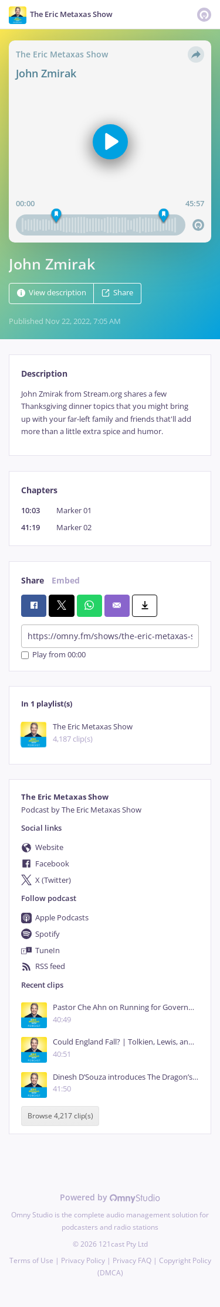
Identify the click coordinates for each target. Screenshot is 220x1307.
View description (51, 293)
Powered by (110, 1197)
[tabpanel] (110, 413)
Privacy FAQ (132, 1260)
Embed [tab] (66, 580)
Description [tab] (44, 373)
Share (117, 293)
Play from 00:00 (53, 655)
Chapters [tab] (39, 490)
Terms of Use (31, 1260)
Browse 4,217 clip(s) (60, 1116)
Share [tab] (32, 580)
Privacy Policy (83, 1260)
